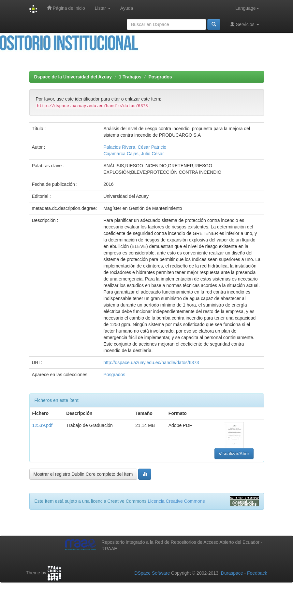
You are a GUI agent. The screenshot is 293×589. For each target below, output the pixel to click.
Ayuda (126, 8)
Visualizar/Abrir (234, 453)
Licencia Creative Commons (176, 501)
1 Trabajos (130, 76)
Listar (102, 8)
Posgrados (160, 76)
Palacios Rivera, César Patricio (134, 147)
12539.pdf (42, 425)
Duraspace (232, 573)
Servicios (244, 24)
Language (247, 8)
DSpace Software (152, 573)
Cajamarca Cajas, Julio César (133, 153)
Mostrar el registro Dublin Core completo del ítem (83, 474)
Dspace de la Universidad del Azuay (73, 76)
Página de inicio (66, 8)
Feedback (257, 573)
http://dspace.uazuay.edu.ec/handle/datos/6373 (151, 362)
